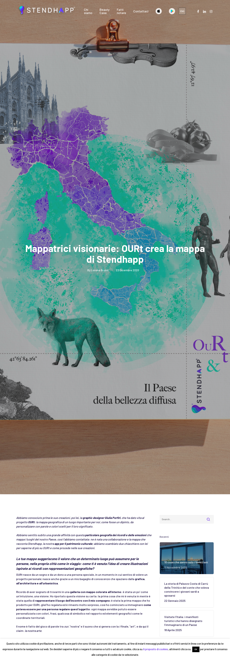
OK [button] (195, 649)
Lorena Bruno (100, 270)
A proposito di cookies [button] (155, 649)
